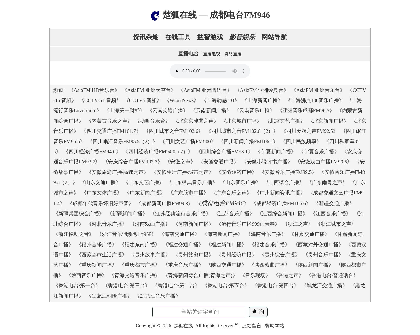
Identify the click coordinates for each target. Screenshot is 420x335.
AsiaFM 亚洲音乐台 (318, 90)
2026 (166, 325)
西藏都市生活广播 (101, 255)
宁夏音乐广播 (319, 151)
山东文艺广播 (144, 182)
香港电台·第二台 (176, 285)
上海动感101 (221, 100)
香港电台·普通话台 (332, 275)
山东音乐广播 (240, 182)
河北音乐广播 (107, 224)
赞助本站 (274, 325)
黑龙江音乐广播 (157, 296)
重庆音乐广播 (183, 265)
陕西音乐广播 (86, 275)
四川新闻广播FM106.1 (248, 141)
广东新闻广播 (145, 193)
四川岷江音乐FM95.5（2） (122, 141)
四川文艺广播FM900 (188, 141)
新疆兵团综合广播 (78, 213)
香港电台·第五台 (225, 285)
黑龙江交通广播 (324, 285)
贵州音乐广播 (323, 255)
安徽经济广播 (236, 172)
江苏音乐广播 (234, 213)
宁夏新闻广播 (276, 151)
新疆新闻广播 (127, 213)
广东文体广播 (102, 193)
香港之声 (288, 275)
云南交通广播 (167, 110)
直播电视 (211, 54)
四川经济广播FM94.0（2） (158, 151)
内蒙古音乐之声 (109, 121)
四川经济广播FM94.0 (92, 151)
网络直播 (233, 54)
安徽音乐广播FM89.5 (288, 172)
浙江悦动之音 (73, 234)
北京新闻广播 (328, 121)
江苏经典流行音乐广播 (180, 213)
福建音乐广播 (269, 244)
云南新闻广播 (211, 110)
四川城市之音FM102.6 (173, 131)
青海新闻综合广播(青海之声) (200, 275)
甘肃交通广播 (309, 234)
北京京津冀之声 (196, 121)
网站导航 (274, 37)
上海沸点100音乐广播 (315, 100)
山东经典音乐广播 (192, 182)
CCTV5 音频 (143, 100)
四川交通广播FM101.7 (111, 131)
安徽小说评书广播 (267, 162)
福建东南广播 (140, 244)
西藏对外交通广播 (318, 244)
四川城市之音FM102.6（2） (242, 131)
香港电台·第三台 (126, 285)
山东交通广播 (100, 182)
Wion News (182, 100)
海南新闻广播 (222, 234)
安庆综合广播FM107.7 (133, 162)
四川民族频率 (301, 141)
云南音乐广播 (254, 110)
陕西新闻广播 (313, 265)
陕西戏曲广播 (269, 265)
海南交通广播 (179, 234)
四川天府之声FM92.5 (309, 131)
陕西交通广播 (226, 265)
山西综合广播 (284, 182)
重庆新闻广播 (96, 265)
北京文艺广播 (285, 121)
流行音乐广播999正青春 (248, 224)
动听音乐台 (152, 121)
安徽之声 (180, 162)
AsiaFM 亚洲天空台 (149, 90)
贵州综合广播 (280, 255)
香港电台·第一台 (76, 285)
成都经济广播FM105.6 (281, 203)
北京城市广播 (241, 121)
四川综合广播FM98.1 (224, 151)
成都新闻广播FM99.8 (164, 203)
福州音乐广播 (96, 244)
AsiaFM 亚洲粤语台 (205, 90)
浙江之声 (298, 224)
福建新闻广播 (226, 244)
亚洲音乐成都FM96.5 (305, 110)
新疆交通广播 (334, 203)
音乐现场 (255, 275)
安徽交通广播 (218, 162)
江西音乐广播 (331, 213)
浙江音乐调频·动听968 (127, 234)
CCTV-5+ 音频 (100, 100)
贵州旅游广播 (193, 255)
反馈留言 (252, 325)
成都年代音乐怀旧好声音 (101, 203)
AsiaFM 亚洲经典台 (262, 90)
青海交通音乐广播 (134, 275)
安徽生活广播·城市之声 (182, 172)
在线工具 (178, 37)
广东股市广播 (188, 193)
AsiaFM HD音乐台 (94, 90)
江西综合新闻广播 (282, 213)
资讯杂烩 (146, 37)
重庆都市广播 (140, 265)
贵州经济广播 (236, 255)
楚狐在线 (183, 325)
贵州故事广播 (150, 255)
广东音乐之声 (231, 193)
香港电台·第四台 (275, 285)
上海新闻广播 (262, 100)
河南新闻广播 (193, 224)
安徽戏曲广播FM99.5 (323, 162)
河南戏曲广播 (150, 224)
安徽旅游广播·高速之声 (118, 172)
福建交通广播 (183, 244)
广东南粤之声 (327, 182)
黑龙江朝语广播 (109, 296)
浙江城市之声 (336, 224)
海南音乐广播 (266, 234)
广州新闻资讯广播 (280, 193)
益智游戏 (210, 37)
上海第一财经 (124, 110)
